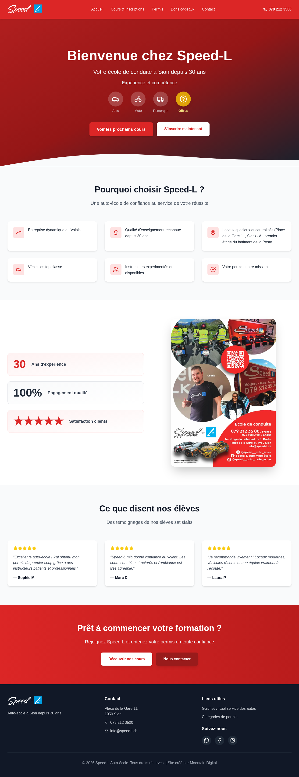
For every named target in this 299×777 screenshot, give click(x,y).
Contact (208, 9)
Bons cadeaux (182, 9)
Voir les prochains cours (121, 129)
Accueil (97, 9)
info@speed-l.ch (121, 731)
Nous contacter (177, 659)
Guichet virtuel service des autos (229, 708)
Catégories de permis (219, 717)
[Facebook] (219, 740)
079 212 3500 (119, 722)
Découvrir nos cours (126, 659)
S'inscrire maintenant (183, 129)
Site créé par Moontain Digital (192, 763)
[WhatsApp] (206, 740)
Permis (157, 9)
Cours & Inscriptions (127, 9)
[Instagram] (232, 740)
